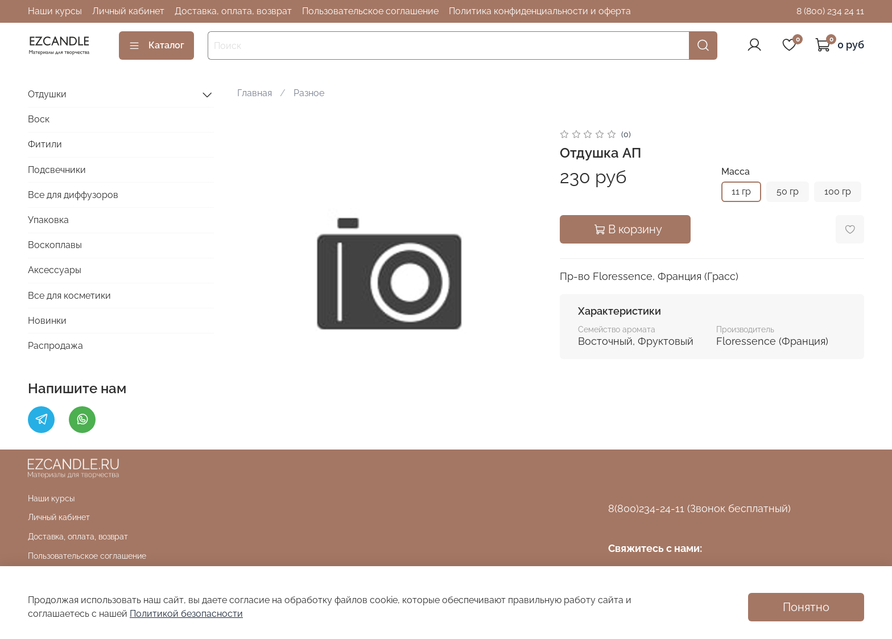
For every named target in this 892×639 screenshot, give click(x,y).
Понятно (806, 607)
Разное (309, 93)
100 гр (837, 191)
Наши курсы (55, 11)
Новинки (47, 320)
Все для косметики (69, 295)
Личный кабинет (128, 11)
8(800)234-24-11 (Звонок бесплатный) (699, 508)
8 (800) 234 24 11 (830, 11)
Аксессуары (54, 270)
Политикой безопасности (186, 613)
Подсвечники (57, 169)
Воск (38, 119)
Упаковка (48, 220)
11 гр (741, 191)
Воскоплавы (55, 245)
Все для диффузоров (73, 194)
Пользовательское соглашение (370, 11)
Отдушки (47, 94)
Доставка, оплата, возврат (233, 11)
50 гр (788, 191)
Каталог (156, 45)
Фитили (45, 144)
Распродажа (55, 345)
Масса (735, 171)
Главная (254, 93)
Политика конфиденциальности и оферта (540, 11)
